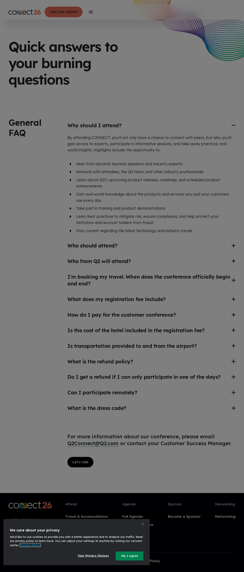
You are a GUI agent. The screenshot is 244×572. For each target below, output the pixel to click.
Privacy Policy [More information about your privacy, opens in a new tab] (30, 545)
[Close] (143, 523)
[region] (76, 542)
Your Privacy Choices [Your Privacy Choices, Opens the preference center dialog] (93, 555)
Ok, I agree (129, 555)
